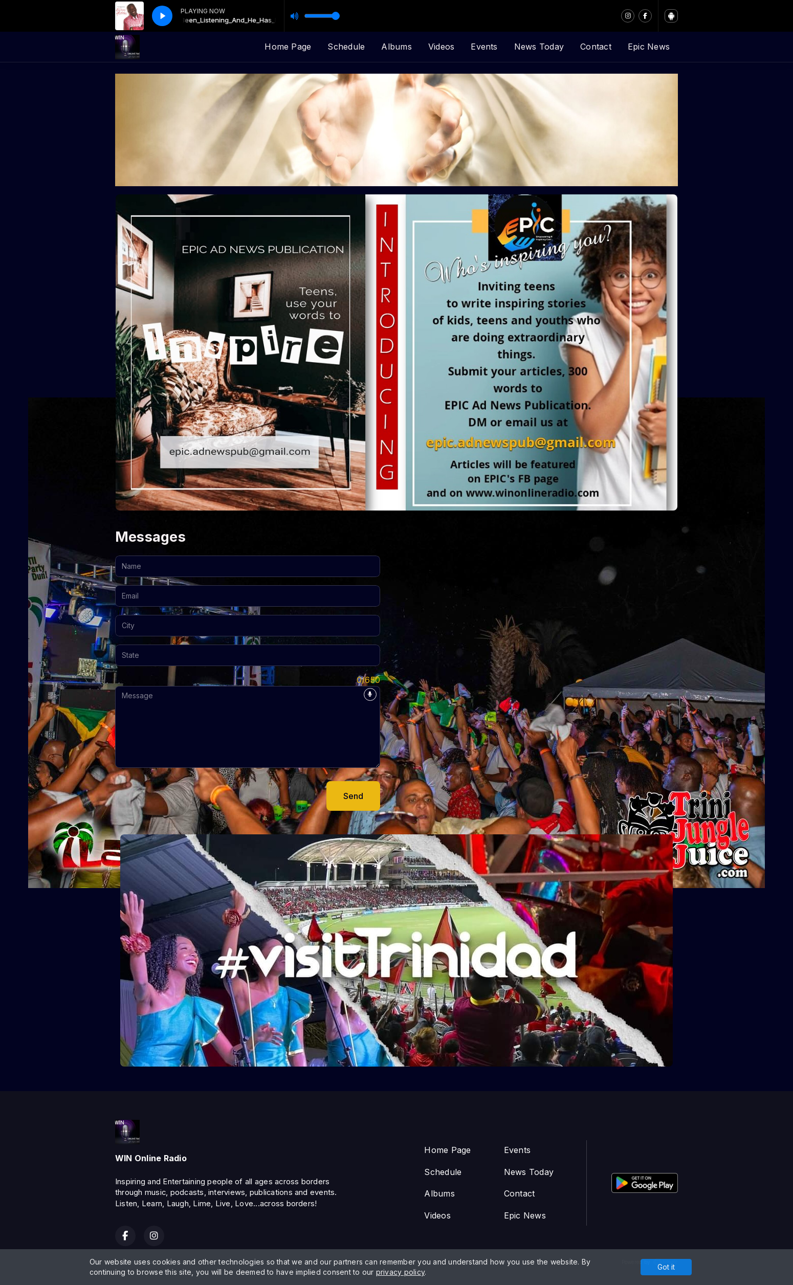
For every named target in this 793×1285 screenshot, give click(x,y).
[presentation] (193, 796)
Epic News (649, 46)
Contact (595, 46)
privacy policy (400, 1272)
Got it (666, 1266)
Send (353, 796)
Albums (396, 46)
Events (484, 46)
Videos (441, 46)
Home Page (288, 46)
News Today (539, 46)
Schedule (346, 46)
